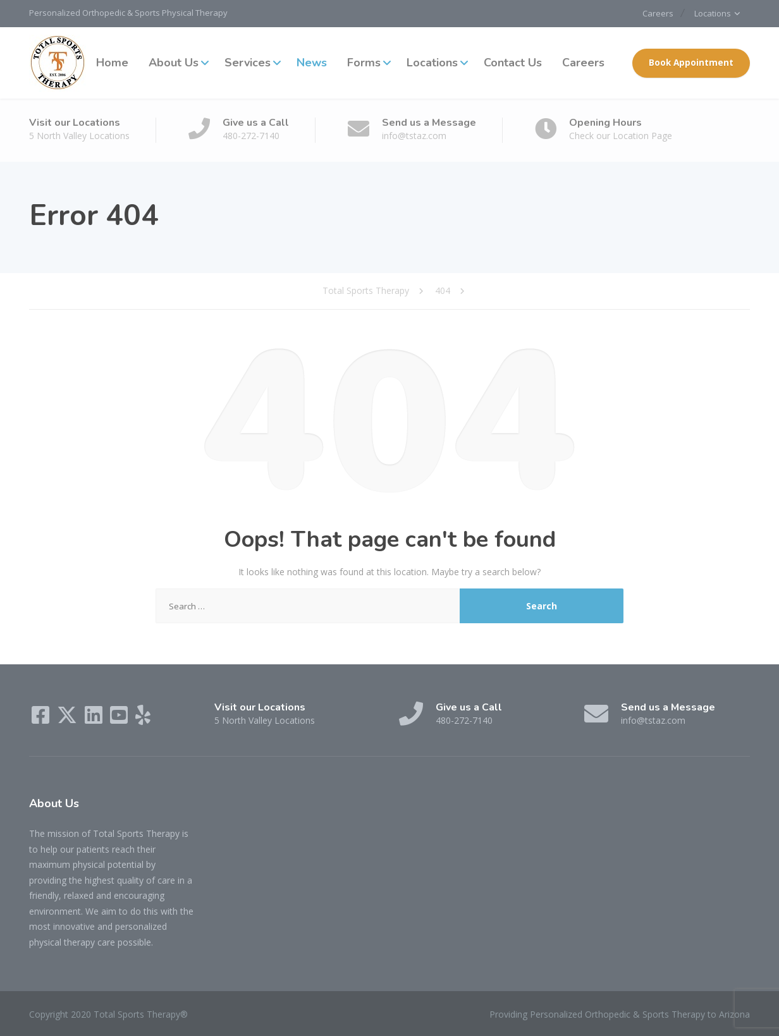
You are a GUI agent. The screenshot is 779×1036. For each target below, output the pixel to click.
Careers (652, 13)
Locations (711, 13)
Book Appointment (691, 62)
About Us (174, 62)
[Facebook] (42, 719)
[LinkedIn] (95, 719)
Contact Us (513, 62)
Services (247, 62)
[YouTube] (120, 719)
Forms (364, 62)
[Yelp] (142, 719)
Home (112, 62)
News (312, 62)
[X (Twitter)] (68, 719)
